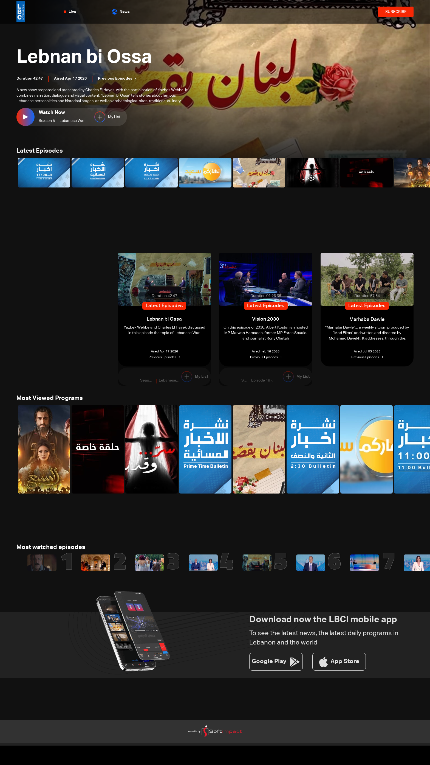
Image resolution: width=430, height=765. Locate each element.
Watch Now (52, 112)
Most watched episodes (50, 548)
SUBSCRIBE (395, 12)
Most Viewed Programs (49, 399)
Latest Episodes (39, 151)
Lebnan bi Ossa (86, 57)
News (121, 12)
